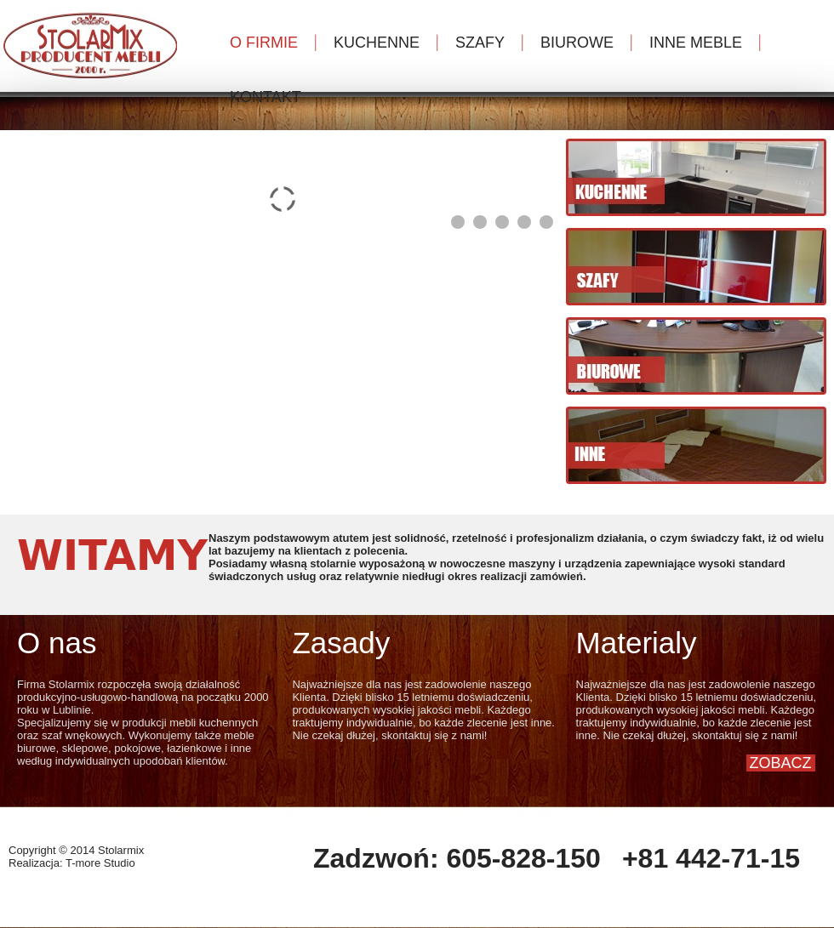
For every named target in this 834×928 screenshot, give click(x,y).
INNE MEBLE (695, 42)
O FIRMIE (264, 42)
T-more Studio (100, 863)
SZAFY (480, 42)
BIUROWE (577, 42)
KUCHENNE (377, 42)
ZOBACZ (781, 762)
